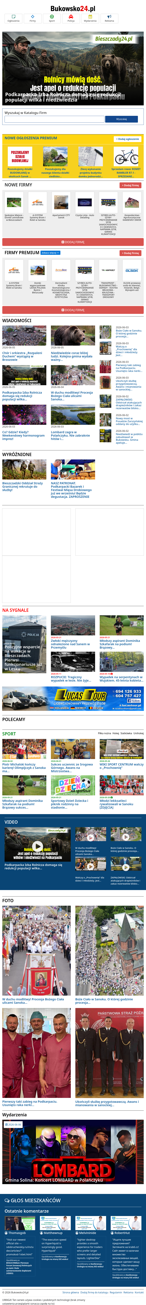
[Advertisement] (28, 529)
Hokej (116, 731)
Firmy (33, 18)
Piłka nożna (104, 731)
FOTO (8, 898)
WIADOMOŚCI (16, 318)
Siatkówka (126, 731)
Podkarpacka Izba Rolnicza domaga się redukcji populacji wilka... (22, 393)
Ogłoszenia (13, 18)
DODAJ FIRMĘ (73, 240)
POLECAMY (13, 717)
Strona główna (71, 1290)
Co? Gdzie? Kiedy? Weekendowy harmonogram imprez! (23, 433)
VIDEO (11, 820)
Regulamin (116, 1290)
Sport (52, 18)
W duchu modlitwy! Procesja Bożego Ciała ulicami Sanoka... (72, 393)
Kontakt (139, 1290)
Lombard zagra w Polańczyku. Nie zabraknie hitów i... (70, 433)
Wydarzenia (90, 18)
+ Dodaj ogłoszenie (127, 138)
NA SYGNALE (15, 608)
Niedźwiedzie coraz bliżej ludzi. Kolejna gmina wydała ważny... (71, 354)
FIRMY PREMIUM (32, 250)
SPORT (9, 731)
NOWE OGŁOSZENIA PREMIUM (31, 137)
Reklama (109, 18)
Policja (71, 18)
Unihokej (138, 731)
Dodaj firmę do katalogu (94, 1290)
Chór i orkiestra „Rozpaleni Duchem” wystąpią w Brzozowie (22, 354)
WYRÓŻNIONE (17, 452)
